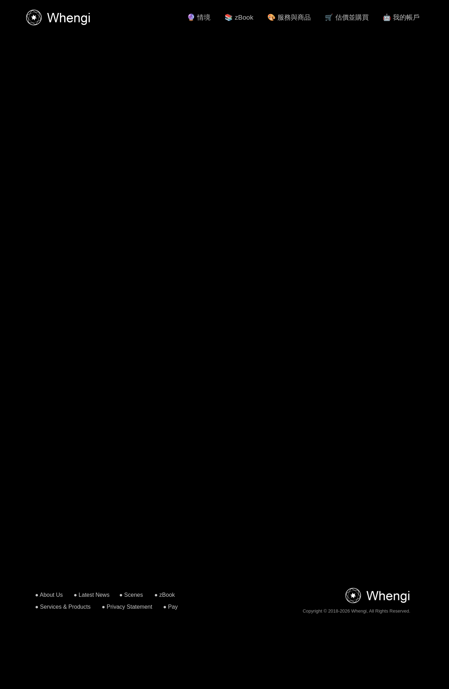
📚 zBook (238, 17)
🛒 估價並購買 (346, 17)
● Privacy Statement (127, 607)
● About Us (49, 595)
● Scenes (131, 595)
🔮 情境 (198, 17)
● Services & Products (63, 607)
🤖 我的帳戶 (401, 17)
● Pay (170, 607)
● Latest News (91, 595)
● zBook (164, 595)
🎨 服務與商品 (289, 17)
